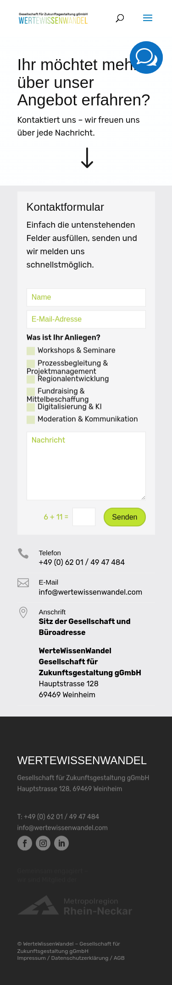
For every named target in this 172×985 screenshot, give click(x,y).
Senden (124, 519)
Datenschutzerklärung (80, 958)
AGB (119, 958)
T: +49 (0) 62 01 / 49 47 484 (58, 817)
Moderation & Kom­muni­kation (82, 422)
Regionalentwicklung (68, 382)
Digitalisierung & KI (64, 409)
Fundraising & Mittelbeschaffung (58, 397)
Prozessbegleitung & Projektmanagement (67, 370)
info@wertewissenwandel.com (62, 828)
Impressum (31, 958)
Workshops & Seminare (71, 354)
